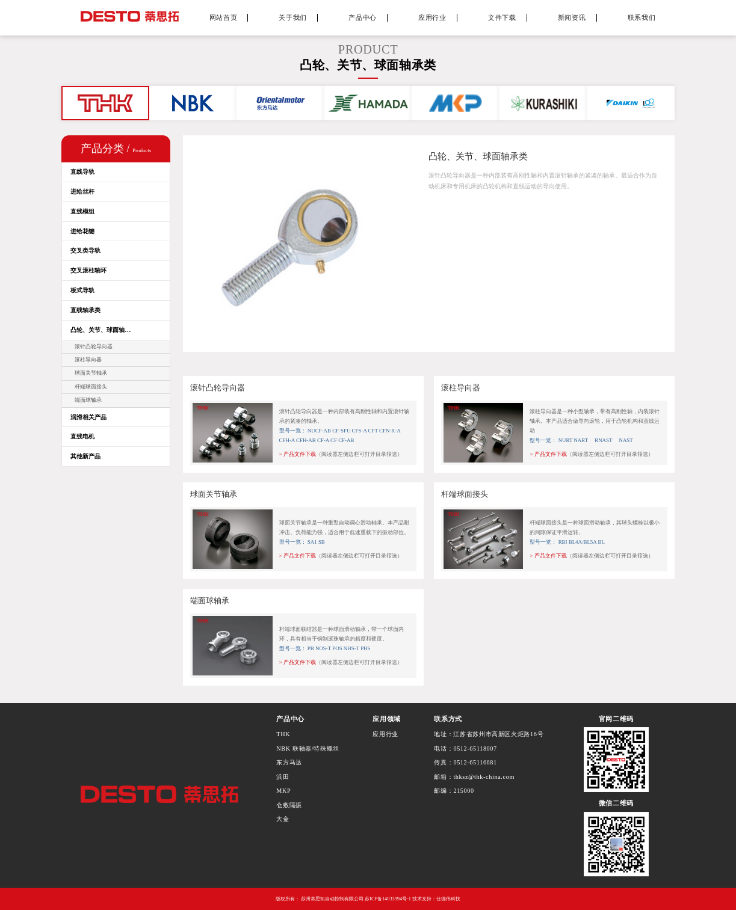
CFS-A (359, 431)
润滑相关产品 (88, 417)
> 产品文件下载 (297, 454)
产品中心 (362, 17)
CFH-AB (306, 440)
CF (333, 440)
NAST (623, 440)
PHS (365, 648)
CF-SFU (341, 431)
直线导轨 (82, 171)
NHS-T (351, 648)
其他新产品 (85, 456)
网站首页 (223, 17)
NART (581, 440)
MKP (283, 790)
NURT (565, 440)
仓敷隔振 (289, 805)
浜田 (282, 776)
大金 (282, 819)
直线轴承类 (85, 310)
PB (311, 648)
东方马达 (289, 762)
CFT (373, 431)
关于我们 (293, 17)
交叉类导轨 (85, 250)
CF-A (323, 440)
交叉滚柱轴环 (88, 270)
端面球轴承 (88, 400)
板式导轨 (82, 290)
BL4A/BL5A (583, 542)
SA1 (312, 542)
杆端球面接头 (91, 387)
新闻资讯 (572, 17)
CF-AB (346, 440)
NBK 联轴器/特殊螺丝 (307, 748)
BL (601, 542)
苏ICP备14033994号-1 (388, 899)
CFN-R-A (389, 431)
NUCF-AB (319, 431)
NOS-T (323, 648)
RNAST (600, 440)
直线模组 (82, 211)
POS (337, 648)
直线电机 (82, 436)
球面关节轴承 (91, 373)
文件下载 (502, 17)
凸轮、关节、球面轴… (100, 330)
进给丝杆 (82, 191)
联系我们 (642, 17)
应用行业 (432, 17)
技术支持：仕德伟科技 (436, 899)
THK (283, 734)
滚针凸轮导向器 (94, 346)
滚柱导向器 (88, 360)
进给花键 (82, 231)
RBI (563, 542)
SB (321, 542)
